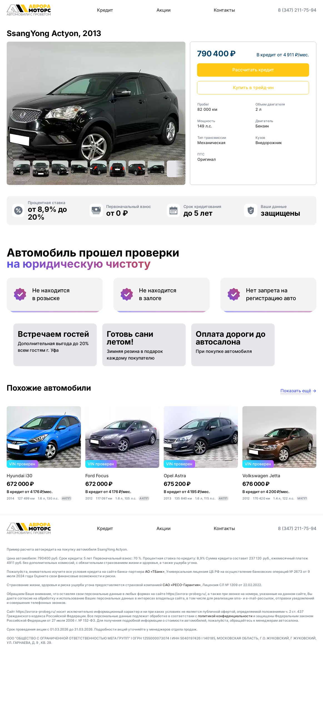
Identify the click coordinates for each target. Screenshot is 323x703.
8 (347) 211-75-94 (297, 10)
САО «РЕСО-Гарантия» (182, 632)
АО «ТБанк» (155, 618)
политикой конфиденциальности (225, 663)
